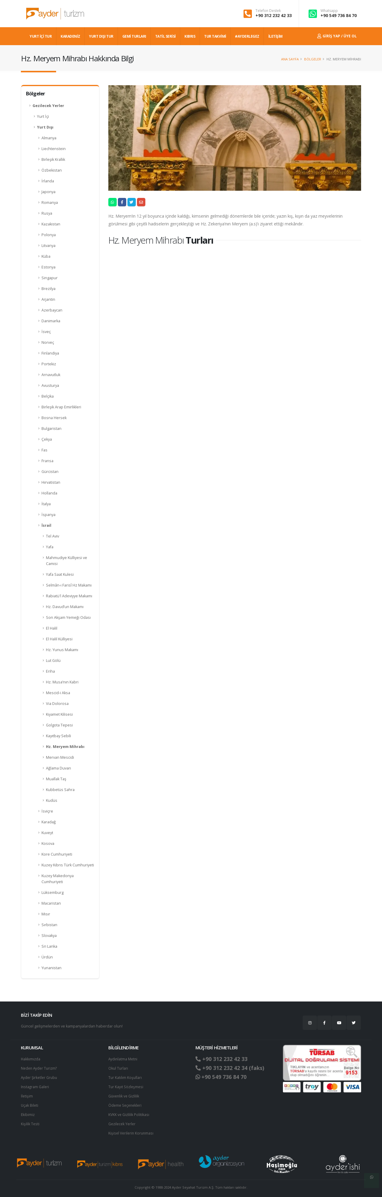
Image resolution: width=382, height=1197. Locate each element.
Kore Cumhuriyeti (56, 854)
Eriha (50, 671)
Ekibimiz (28, 1112)
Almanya (48, 138)
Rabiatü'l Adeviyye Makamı (69, 595)
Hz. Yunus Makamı (62, 649)
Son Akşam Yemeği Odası (68, 617)
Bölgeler (312, 59)
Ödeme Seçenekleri (126, 1103)
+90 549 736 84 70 (339, 15)
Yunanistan (51, 967)
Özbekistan (51, 170)
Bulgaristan (51, 428)
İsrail (46, 525)
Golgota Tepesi (59, 725)
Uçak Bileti (30, 1103)
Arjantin (48, 299)
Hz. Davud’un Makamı (65, 606)
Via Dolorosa (57, 703)
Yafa (49, 546)
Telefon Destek (268, 11)
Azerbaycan (51, 310)
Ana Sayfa (290, 59)
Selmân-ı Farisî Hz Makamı (69, 585)
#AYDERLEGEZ (247, 36)
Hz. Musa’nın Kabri (62, 682)
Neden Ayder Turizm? (40, 1067)
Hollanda (49, 493)
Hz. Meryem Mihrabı (65, 746)
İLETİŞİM (275, 36)
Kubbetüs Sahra (60, 789)
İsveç (46, 331)
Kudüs (51, 800)
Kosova (47, 843)
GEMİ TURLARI (134, 36)
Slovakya (49, 935)
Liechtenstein (53, 148)
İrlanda (47, 181)
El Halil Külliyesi (59, 639)
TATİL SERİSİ (165, 36)
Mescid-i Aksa (58, 692)
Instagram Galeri (35, 1085)
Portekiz (48, 364)
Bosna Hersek (54, 417)
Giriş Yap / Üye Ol (337, 36)
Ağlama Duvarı (58, 768)
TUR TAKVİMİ (215, 36)
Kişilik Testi (30, 1121)
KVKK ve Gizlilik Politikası (129, 1112)
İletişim (27, 1094)
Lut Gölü (53, 660)
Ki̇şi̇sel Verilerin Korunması (131, 1130)
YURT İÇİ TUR (41, 36)
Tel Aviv (52, 536)
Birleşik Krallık (53, 159)
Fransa (47, 460)
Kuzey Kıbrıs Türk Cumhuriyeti (67, 865)
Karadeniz (70, 36)
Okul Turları (118, 1067)
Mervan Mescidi (60, 757)
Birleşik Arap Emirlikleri (61, 407)
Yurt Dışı (45, 127)
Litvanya (48, 245)
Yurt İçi (43, 116)
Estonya (48, 267)
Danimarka (50, 320)
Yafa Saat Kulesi (60, 574)
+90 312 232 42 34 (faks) (232, 1068)
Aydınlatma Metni (123, 1058)
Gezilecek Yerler (48, 105)
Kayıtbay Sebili (58, 735)
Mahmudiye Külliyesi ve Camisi (66, 560)
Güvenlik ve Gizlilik (124, 1094)
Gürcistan (49, 471)
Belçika (47, 396)
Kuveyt (47, 832)
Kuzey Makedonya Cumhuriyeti (57, 878)
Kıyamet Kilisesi (59, 714)
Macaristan (51, 903)
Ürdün (47, 957)
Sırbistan (49, 924)
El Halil (51, 628)
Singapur (49, 277)
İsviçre (47, 811)
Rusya (46, 213)
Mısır (45, 914)
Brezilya (48, 288)
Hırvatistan (50, 482)
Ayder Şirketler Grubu (40, 1076)
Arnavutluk (50, 374)
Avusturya (50, 385)
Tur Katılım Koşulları (125, 1076)
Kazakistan (50, 224)
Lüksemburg (52, 892)
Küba (45, 256)
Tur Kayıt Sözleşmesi (126, 1085)
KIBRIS (189, 36)
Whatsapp (329, 11)
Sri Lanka (49, 946)
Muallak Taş (56, 778)
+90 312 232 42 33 (273, 15)
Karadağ (48, 822)
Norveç (47, 342)
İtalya (46, 503)
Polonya (48, 234)
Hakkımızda (31, 1058)
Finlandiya (50, 353)
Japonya (48, 191)
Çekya (46, 439)
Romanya (49, 202)
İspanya (48, 514)
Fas (44, 450)
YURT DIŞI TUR (101, 36)
